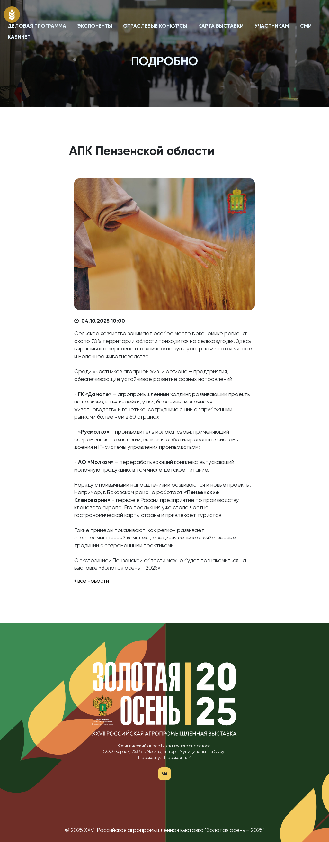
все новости (93, 581)
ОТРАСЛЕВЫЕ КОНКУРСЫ (155, 26)
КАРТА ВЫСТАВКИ (221, 26)
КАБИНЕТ (19, 37)
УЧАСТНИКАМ (271, 26)
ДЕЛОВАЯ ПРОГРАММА (37, 26)
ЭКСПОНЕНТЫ (94, 26)
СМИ (306, 26)
